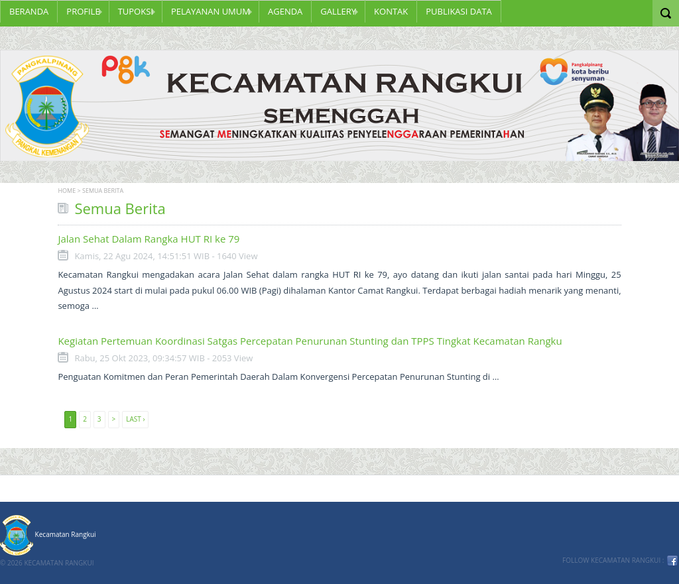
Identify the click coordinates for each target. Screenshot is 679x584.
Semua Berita (102, 190)
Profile (82, 11)
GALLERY (338, 11)
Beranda (28, 11)
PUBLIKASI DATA (458, 11)
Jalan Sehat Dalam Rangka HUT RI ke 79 (148, 238)
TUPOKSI (135, 11)
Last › (135, 419)
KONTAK (391, 11)
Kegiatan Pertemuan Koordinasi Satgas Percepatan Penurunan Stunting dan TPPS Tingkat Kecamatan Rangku (310, 340)
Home (67, 190)
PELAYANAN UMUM (210, 11)
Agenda (285, 11)
